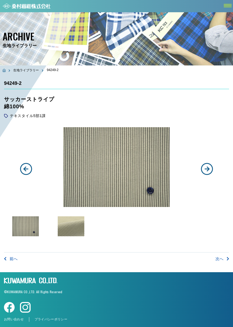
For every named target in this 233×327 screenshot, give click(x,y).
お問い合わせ (14, 319)
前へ (11, 258)
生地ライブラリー (26, 70)
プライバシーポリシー (51, 319)
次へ (222, 258)
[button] (26, 169)
